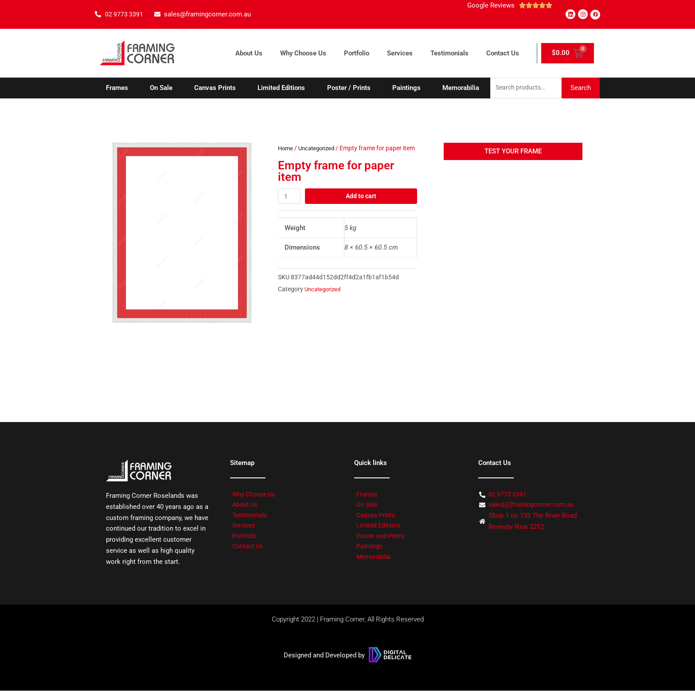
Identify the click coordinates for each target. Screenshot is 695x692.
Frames (117, 88)
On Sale (161, 88)
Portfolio (356, 53)
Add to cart (361, 208)
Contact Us (502, 53)
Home (286, 148)
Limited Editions (281, 88)
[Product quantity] (290, 208)
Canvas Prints (215, 88)
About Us (248, 53)
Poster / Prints (349, 88)
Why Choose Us (303, 53)
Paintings (406, 88)
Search (580, 88)
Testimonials (449, 53)
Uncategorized (320, 148)
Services (400, 53)
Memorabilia (460, 88)
